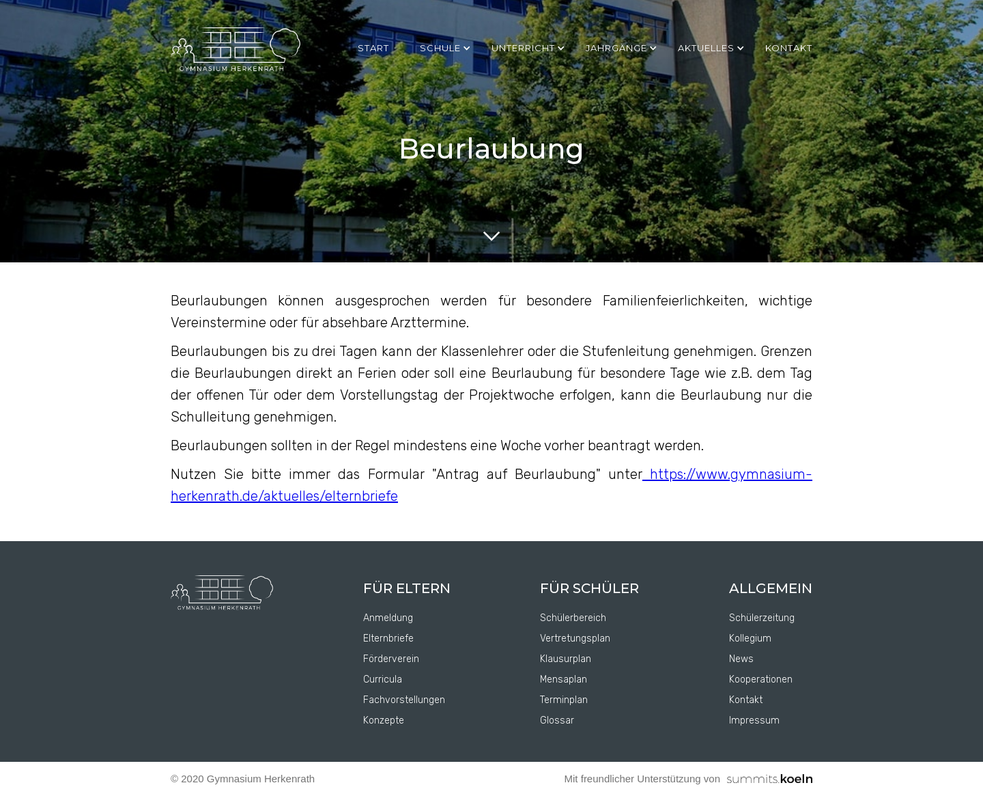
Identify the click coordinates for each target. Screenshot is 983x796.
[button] (449, 47)
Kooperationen (761, 679)
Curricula (382, 679)
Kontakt (746, 700)
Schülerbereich (573, 618)
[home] (235, 49)
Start (373, 47)
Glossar (557, 720)
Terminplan (564, 700)
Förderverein (391, 659)
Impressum (754, 720)
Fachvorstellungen (404, 700)
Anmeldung (388, 618)
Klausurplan (565, 659)
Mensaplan (563, 679)
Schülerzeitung (762, 618)
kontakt (788, 47)
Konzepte (383, 720)
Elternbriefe (388, 638)
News (741, 659)
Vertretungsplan (575, 638)
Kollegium (750, 638)
